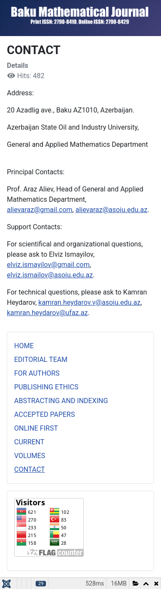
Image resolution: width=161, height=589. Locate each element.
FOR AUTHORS (37, 373)
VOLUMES (29, 456)
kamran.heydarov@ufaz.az (47, 313)
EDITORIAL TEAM (40, 359)
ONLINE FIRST (36, 428)
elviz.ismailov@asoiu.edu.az (50, 275)
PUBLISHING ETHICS (46, 387)
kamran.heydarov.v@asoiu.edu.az (89, 302)
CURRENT (29, 442)
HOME (23, 346)
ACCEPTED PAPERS (44, 414)
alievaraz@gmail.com (40, 210)
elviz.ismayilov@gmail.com (48, 265)
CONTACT (29, 469)
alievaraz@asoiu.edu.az (112, 210)
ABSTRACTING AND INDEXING (61, 401)
